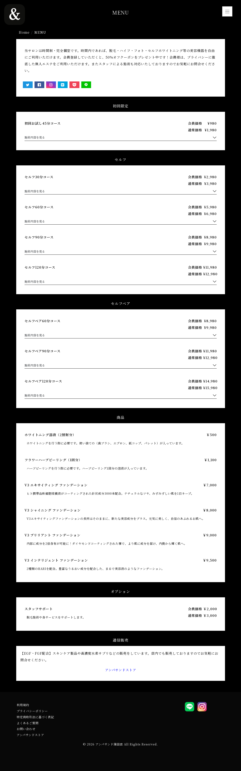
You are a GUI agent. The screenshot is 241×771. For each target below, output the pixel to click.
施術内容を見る (35, 137)
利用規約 (23, 705)
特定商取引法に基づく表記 (35, 717)
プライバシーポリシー (32, 711)
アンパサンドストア (120, 670)
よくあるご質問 (27, 723)
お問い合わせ (26, 729)
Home (24, 32)
